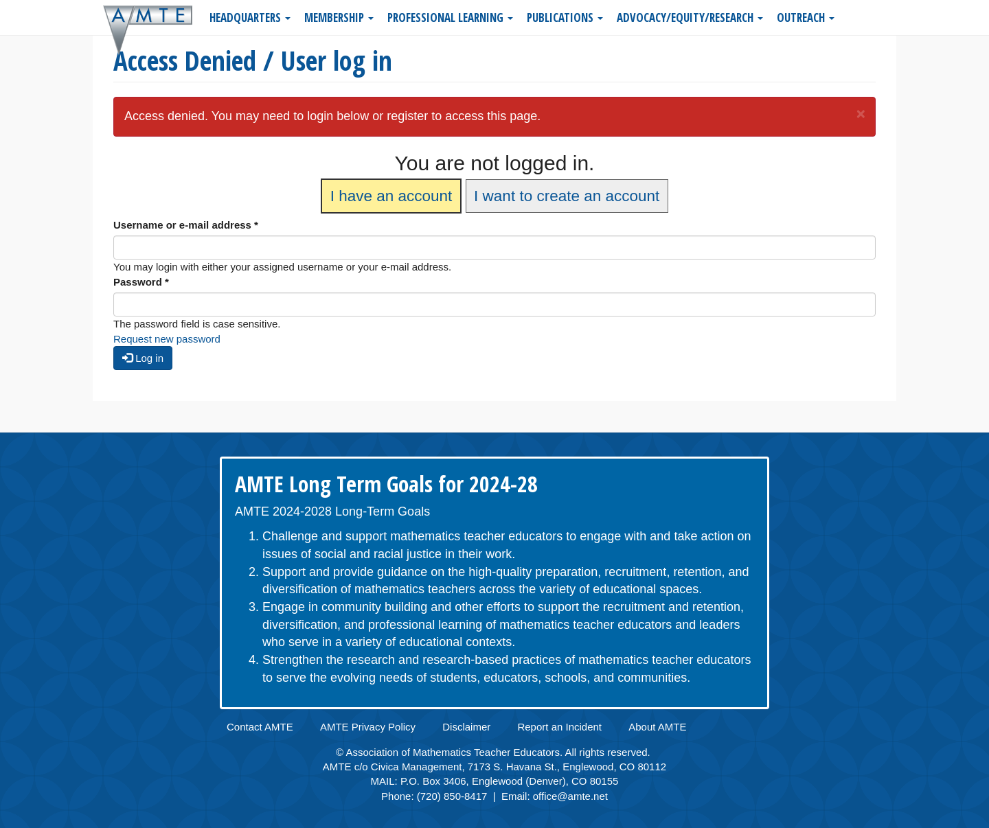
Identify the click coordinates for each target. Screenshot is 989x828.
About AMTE (657, 727)
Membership (339, 17)
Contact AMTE (260, 727)
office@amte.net (570, 796)
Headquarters (250, 17)
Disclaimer (466, 727)
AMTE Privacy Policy (368, 727)
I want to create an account (566, 196)
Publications (565, 17)
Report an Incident (559, 727)
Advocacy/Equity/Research (690, 17)
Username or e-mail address (185, 225)
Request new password (166, 339)
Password (141, 282)
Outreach (805, 17)
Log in (142, 358)
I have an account (391, 196)
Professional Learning (450, 17)
